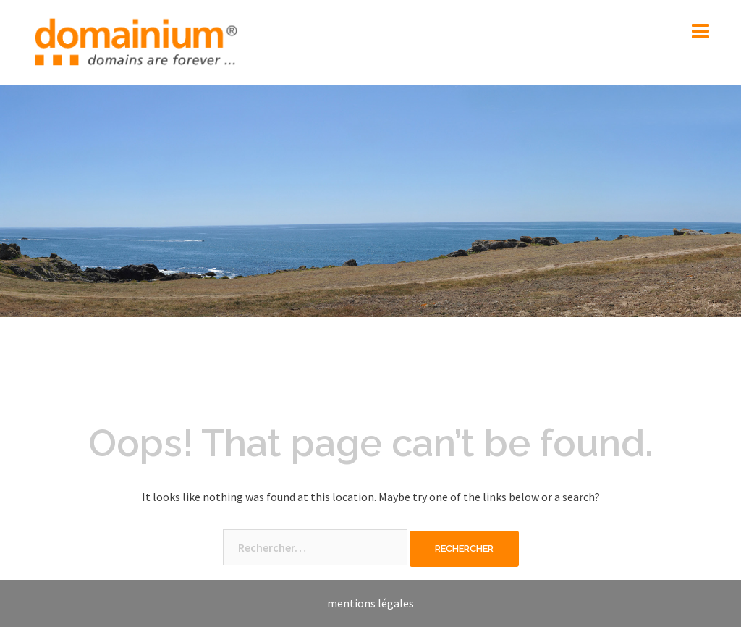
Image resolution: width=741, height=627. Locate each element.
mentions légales (370, 603)
